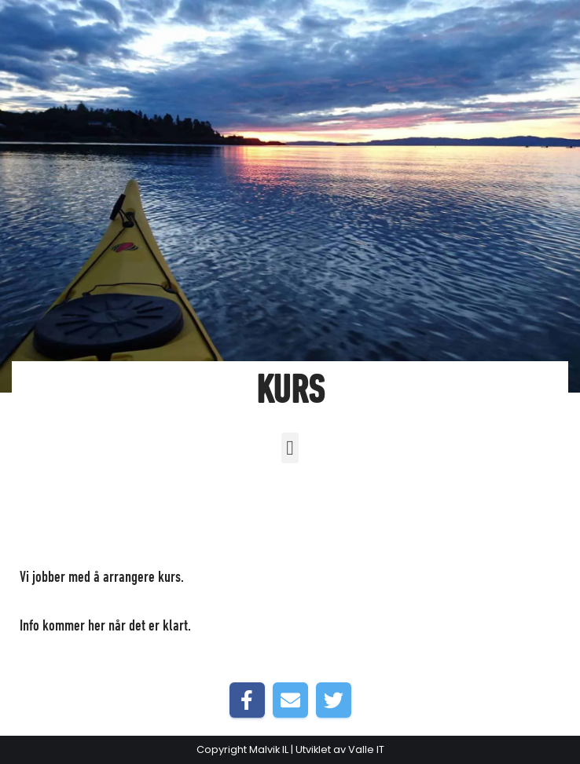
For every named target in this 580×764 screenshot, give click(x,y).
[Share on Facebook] (247, 700)
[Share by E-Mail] (290, 700)
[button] (290, 448)
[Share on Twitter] (333, 700)
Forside (206, 577)
